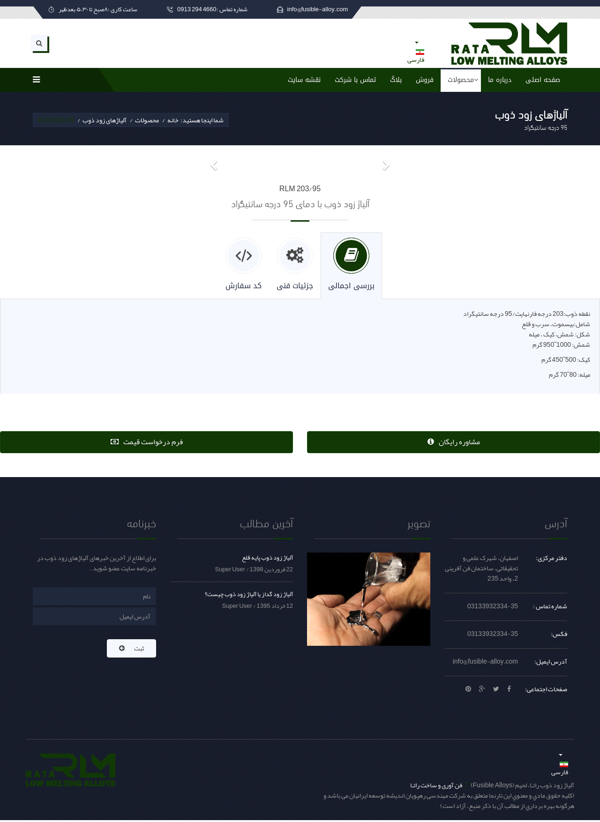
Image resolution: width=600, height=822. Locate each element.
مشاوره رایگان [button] (454, 443)
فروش (425, 80)
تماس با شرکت (355, 80)
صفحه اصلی (542, 80)
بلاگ (396, 80)
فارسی (415, 52)
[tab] (352, 266)
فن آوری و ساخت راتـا (436, 786)
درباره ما (499, 80)
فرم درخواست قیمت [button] (147, 443)
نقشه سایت (304, 80)
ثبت (131, 650)
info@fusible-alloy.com (485, 663)
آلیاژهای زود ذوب (104, 120)
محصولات (461, 80)
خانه (173, 120)
